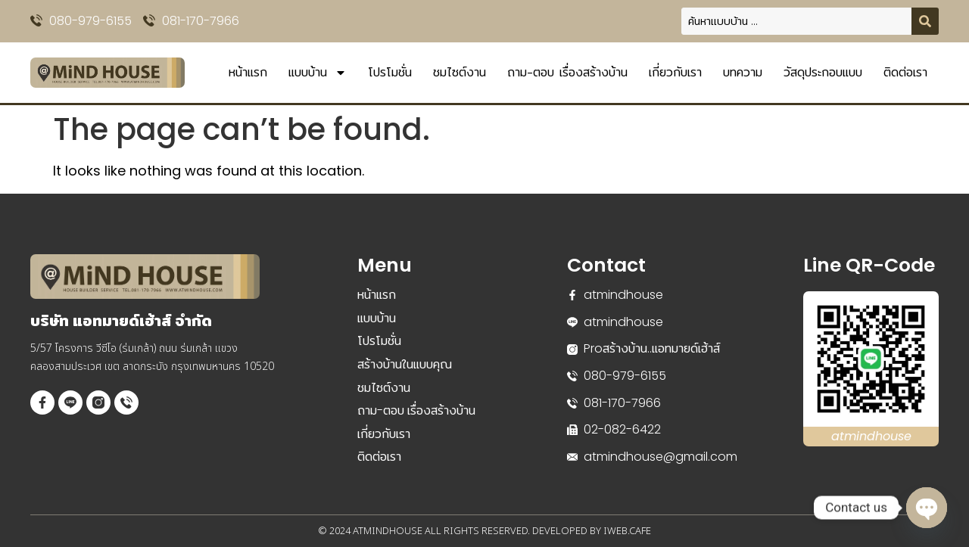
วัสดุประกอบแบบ (823, 72)
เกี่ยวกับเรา (675, 72)
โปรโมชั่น (390, 72)
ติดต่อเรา (905, 72)
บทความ (742, 72)
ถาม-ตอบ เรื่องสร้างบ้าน (567, 72)
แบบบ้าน (317, 72)
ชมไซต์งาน (459, 72)
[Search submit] (925, 21)
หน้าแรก (248, 72)
